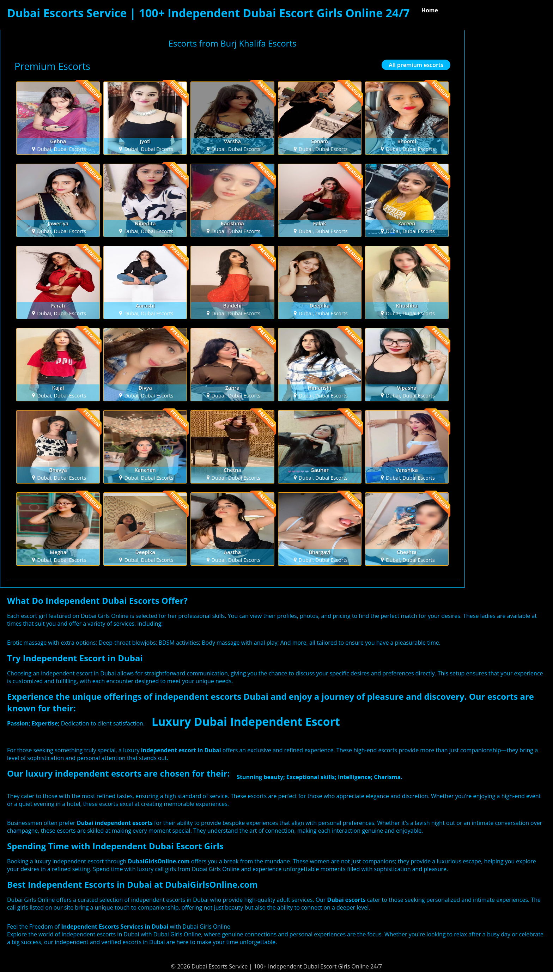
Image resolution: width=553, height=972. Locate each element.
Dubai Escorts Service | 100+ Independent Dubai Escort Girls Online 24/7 (208, 12)
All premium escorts (416, 65)
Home (429, 10)
